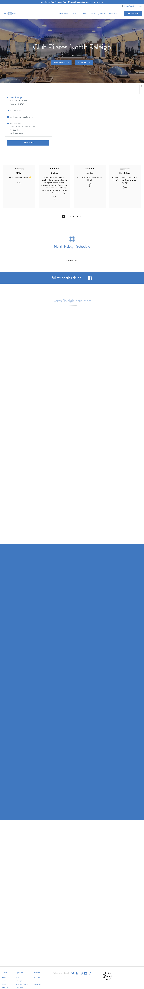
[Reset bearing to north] (141, 92)
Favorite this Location (72, 55)
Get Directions (28, 143)
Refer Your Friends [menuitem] (21, 984)
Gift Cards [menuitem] (102, 13)
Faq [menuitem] (35, 981)
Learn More (98, 2)
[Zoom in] (141, 85)
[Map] (72, 120)
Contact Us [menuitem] (37, 984)
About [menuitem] (85, 13)
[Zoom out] (141, 89)
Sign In (140, 6)
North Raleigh (129, 6)
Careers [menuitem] (4, 981)
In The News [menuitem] (5, 987)
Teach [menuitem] (93, 13)
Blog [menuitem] (17, 977)
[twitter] (72, 973)
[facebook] (90, 279)
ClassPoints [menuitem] (19, 987)
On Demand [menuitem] (113, 13)
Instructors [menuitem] (75, 13)
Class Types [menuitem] (63, 13)
